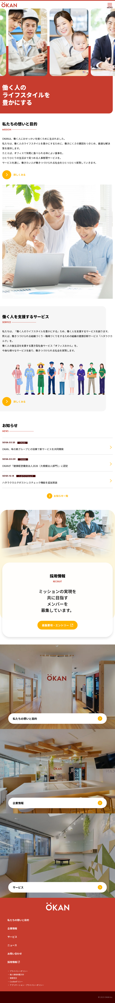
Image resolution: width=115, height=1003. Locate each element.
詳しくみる (19, 174)
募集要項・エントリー (55, 625)
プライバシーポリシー (18, 971)
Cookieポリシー (16, 981)
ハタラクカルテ (26, 476)
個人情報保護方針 (16, 974)
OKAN (22, 442)
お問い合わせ (14, 953)
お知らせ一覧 (61, 496)
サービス (12, 937)
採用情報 (12, 962)
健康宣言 (13, 978)
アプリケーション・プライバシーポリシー (26, 985)
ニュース (12, 945)
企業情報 (12, 928)
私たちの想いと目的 (18, 920)
